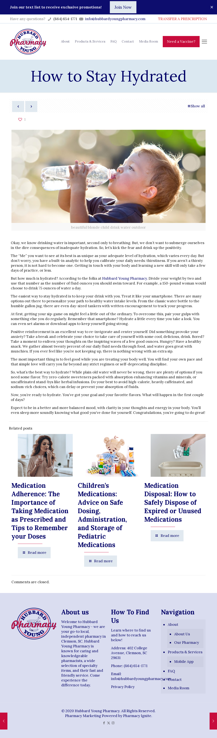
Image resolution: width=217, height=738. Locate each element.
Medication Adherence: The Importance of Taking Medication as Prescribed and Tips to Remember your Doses (39, 510)
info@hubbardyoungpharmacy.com (141, 678)
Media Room (178, 688)
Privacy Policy (123, 686)
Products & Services (185, 652)
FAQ (171, 671)
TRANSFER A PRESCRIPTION (182, 19)
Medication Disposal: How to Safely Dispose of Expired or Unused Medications (172, 502)
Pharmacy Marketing (83, 715)
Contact (175, 679)
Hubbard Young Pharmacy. (125, 278)
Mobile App (183, 661)
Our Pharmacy (186, 642)
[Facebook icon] (104, 723)
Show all (196, 106)
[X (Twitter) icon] (108, 723)
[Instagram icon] (113, 723)
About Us (182, 634)
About (173, 624)
